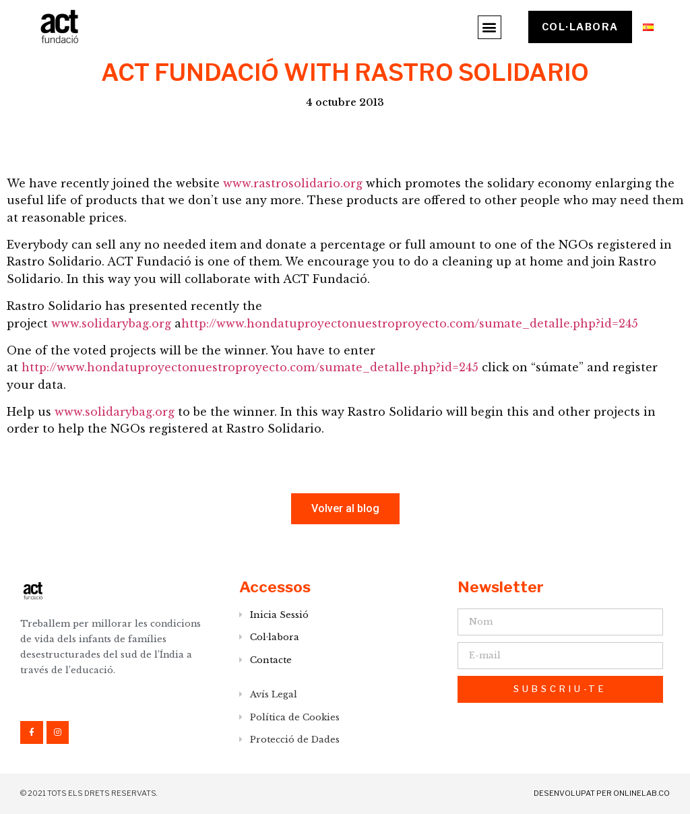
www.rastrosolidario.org (293, 183)
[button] (489, 27)
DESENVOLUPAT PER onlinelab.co (602, 793)
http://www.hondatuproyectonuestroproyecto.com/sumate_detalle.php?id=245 (409, 323)
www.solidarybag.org (111, 323)
